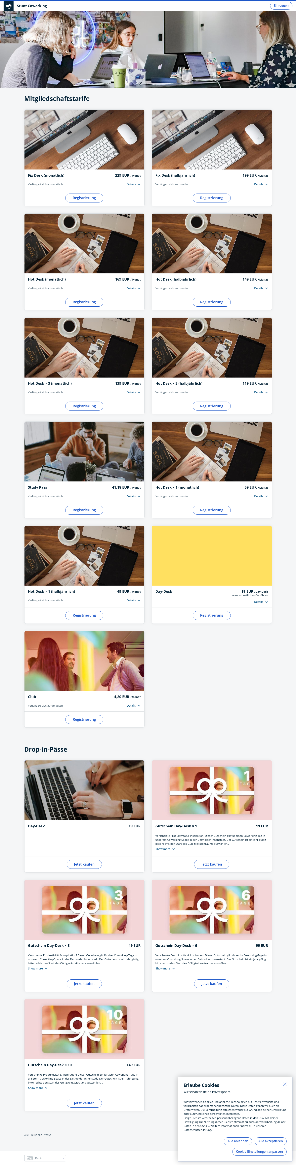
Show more (163, 849)
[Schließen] (285, 1084)
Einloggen (281, 5)
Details (131, 184)
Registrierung (84, 197)
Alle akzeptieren (270, 1141)
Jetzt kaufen (84, 864)
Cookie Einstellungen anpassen (259, 1151)
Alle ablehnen (238, 1141)
